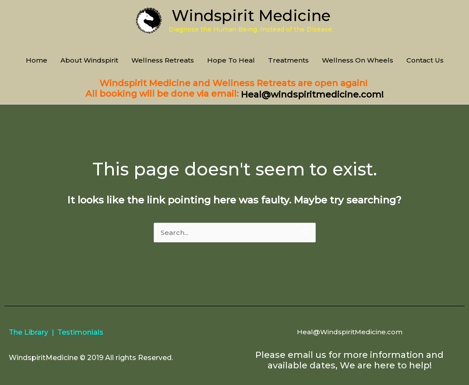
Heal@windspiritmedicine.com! (312, 94)
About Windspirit (89, 60)
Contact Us (425, 60)
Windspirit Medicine (251, 15)
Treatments (288, 60)
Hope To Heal (231, 60)
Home (36, 60)
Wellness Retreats (162, 60)
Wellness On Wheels (357, 60)
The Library (28, 332)
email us (307, 355)
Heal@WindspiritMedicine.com (349, 332)
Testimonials (80, 332)
